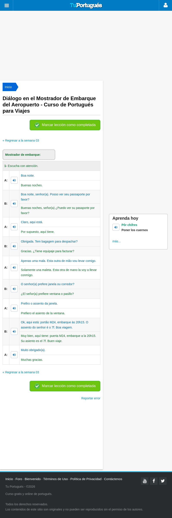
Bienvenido (33, 479)
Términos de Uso (55, 479)
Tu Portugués (86, 6)
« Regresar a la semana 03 (21, 140)
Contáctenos (113, 479)
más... (116, 241)
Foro (19, 479)
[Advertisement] (86, 45)
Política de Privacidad (85, 479)
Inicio (8, 87)
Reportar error (90, 398)
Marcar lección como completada (69, 125)
